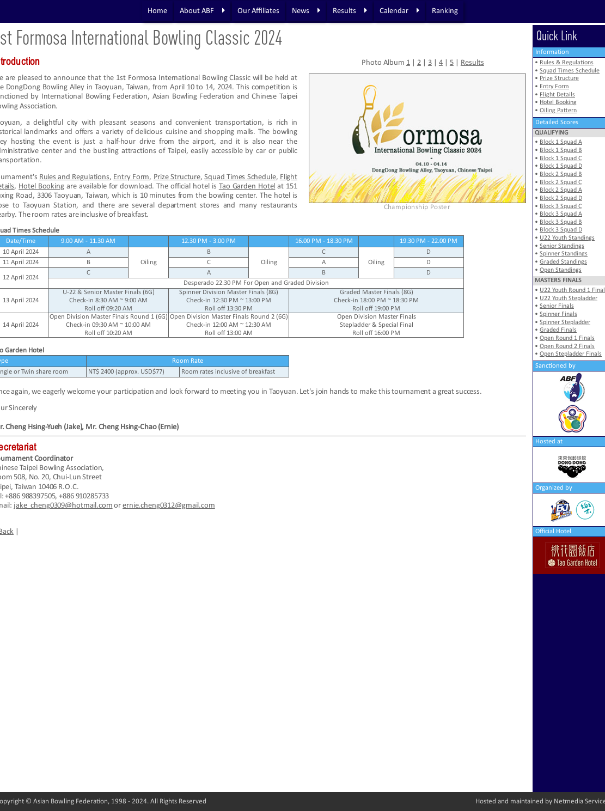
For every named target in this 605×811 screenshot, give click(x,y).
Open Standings (561, 270)
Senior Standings (562, 246)
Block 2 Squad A (561, 190)
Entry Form (131, 177)
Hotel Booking (41, 186)
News (306, 11)
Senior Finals (557, 306)
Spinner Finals (558, 314)
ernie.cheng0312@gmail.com (169, 506)
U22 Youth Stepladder (568, 298)
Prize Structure (177, 177)
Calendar (399, 11)
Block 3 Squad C (561, 206)
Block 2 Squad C (561, 182)
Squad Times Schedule (240, 177)
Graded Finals (558, 330)
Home (157, 11)
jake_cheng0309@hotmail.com (63, 506)
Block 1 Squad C (561, 158)
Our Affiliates (258, 11)
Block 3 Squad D (561, 230)
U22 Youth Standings (567, 238)
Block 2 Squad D (561, 198)
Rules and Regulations (74, 177)
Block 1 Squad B (561, 150)
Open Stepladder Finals (571, 354)
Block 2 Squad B (561, 174)
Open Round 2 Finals (567, 346)
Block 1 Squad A (561, 142)
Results (350, 11)
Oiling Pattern (558, 110)
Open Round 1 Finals (567, 338)
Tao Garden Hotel (247, 186)
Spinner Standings (564, 254)
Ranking (445, 11)
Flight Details (557, 95)
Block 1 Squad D (561, 166)
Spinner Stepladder (565, 322)
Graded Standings (563, 262)
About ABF (202, 11)
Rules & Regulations (567, 62)
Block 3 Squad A (561, 214)
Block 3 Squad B (561, 222)
